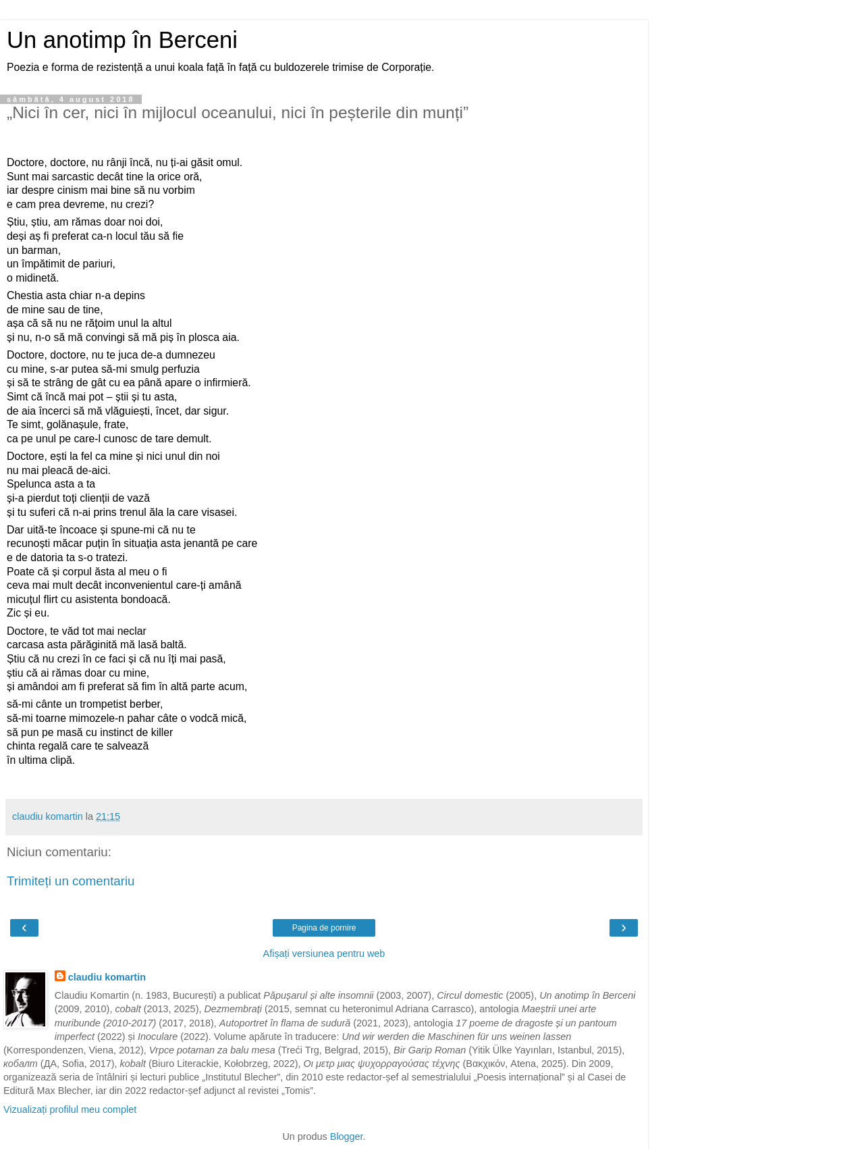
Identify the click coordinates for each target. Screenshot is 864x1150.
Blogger (346, 1136)
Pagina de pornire (324, 928)
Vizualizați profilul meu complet (69, 1109)
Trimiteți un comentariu (71, 881)
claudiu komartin (107, 977)
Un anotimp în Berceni (122, 40)
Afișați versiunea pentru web (324, 953)
